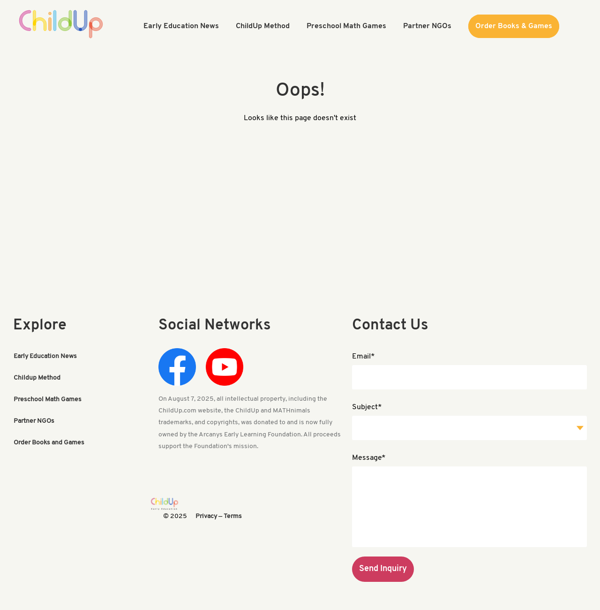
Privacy (206, 516)
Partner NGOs (34, 421)
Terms (233, 516)
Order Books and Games (49, 442)
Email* (363, 356)
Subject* (367, 407)
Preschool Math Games (48, 399)
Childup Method (37, 377)
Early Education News (45, 356)
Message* (369, 458)
